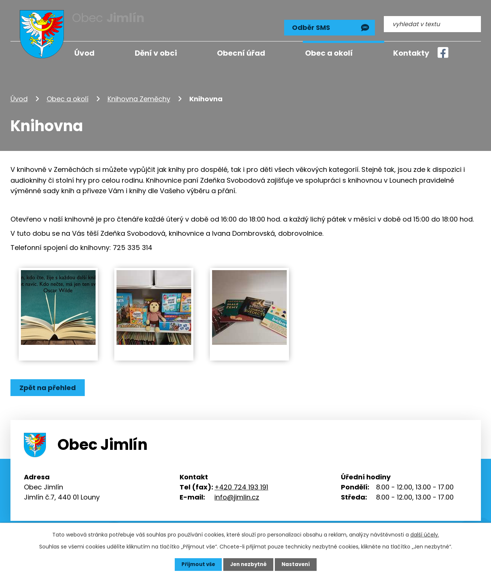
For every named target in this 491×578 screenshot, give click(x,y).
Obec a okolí (67, 94)
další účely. (424, 534)
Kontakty (411, 53)
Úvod (19, 94)
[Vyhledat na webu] (432, 21)
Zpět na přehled (49, 384)
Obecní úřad (241, 53)
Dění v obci (156, 53)
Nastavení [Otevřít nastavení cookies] (298, 564)
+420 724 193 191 (241, 483)
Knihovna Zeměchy (139, 94)
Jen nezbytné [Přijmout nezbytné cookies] (248, 564)
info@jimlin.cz (236, 493)
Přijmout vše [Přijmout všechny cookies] (196, 564)
